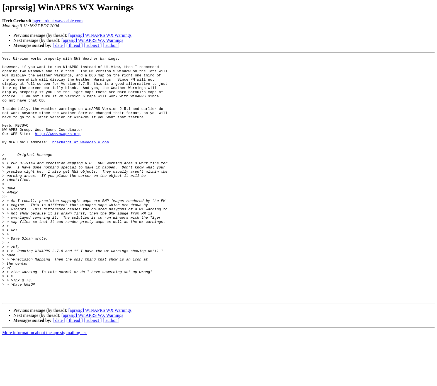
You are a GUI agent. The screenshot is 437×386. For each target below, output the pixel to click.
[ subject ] (93, 45)
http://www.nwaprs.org (58, 149)
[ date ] (59, 45)
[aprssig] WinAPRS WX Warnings (92, 40)
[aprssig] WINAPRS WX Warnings (100, 35)
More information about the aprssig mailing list (44, 381)
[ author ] (111, 45)
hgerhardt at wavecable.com (57, 20)
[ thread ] (74, 45)
